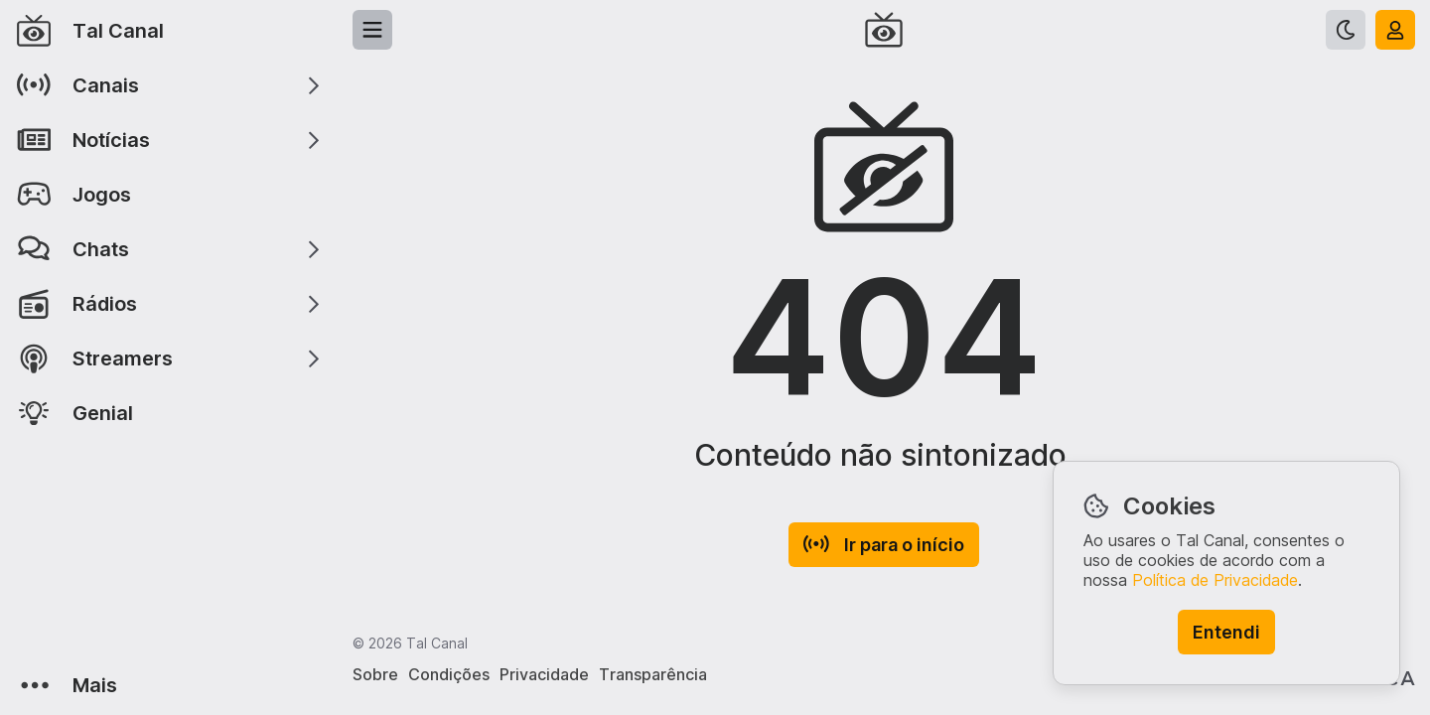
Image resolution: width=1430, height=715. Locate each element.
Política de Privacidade (1215, 580)
